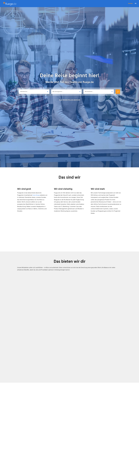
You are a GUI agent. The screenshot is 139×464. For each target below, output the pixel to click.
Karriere (130, 4)
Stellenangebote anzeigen (69, 452)
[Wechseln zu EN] (135, 5)
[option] (69, 410)
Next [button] (136, 242)
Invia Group (36, 195)
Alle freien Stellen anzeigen (69, 100)
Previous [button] (3, 242)
